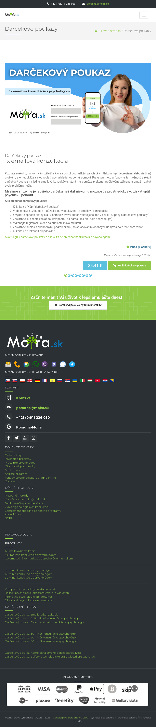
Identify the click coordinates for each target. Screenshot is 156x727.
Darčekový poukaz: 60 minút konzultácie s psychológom (41, 637)
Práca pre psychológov (20, 462)
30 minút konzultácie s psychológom (29, 570)
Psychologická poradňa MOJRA (69, 717)
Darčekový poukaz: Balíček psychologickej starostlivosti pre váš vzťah (50, 656)
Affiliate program (16, 473)
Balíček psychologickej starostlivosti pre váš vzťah (37, 592)
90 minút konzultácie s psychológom (29, 577)
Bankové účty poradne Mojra (24, 503)
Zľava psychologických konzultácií (27, 506)
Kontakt (23, 398)
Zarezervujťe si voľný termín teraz (78, 304)
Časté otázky (13, 455)
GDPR (9, 518)
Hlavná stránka (107, 31)
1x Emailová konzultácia (20, 551)
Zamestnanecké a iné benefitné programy (33, 510)
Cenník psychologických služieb (25, 499)
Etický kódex (13, 514)
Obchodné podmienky (20, 466)
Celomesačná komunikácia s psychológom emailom (39, 558)
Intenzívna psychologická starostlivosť (29, 596)
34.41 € (95, 265)
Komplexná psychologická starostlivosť (30, 589)
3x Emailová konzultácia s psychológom (30, 554)
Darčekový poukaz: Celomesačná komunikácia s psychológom (45, 622)
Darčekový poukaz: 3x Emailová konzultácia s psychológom (43, 618)
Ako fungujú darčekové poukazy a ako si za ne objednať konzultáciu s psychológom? (58, 237)
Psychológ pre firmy (18, 458)
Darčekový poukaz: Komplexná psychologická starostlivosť (43, 652)
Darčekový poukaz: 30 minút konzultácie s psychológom (41, 633)
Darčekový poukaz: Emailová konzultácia (31, 614)
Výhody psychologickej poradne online (30, 477)
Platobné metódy (16, 495)
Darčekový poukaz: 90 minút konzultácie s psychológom (41, 641)
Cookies (10, 481)
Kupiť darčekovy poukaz (129, 265)
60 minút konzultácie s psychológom (29, 574)
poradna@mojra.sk (98, 3)
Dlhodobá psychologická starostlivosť (29, 600)
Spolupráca (12, 470)
